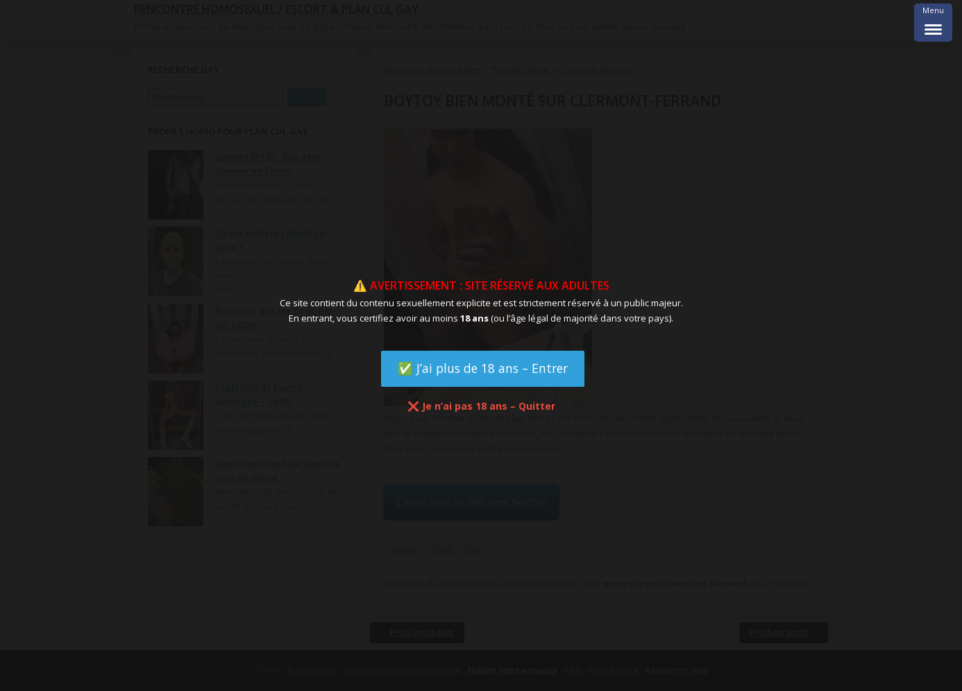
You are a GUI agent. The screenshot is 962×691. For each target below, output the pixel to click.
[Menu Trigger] (933, 22)
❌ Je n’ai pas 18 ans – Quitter (481, 406)
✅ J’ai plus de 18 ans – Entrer (483, 368)
